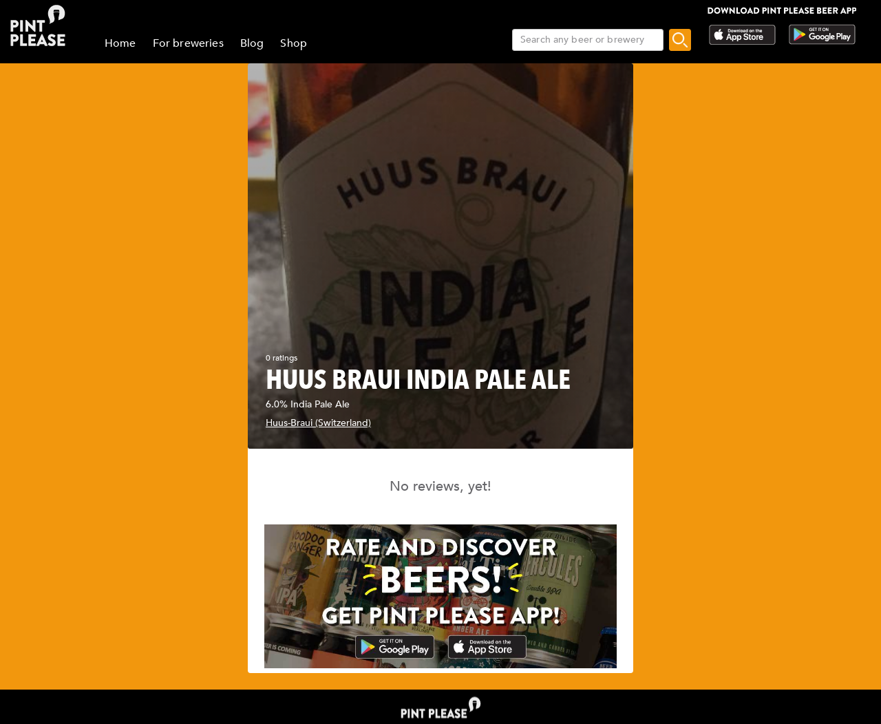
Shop (293, 43)
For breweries (188, 43)
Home (120, 43)
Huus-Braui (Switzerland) (318, 422)
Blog (252, 43)
